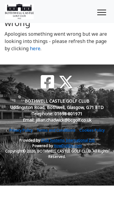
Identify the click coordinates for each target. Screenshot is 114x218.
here (35, 48)
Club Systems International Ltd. (68, 140)
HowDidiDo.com (68, 145)
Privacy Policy (21, 130)
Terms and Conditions (55, 130)
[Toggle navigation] (101, 11)
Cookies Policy (92, 130)
